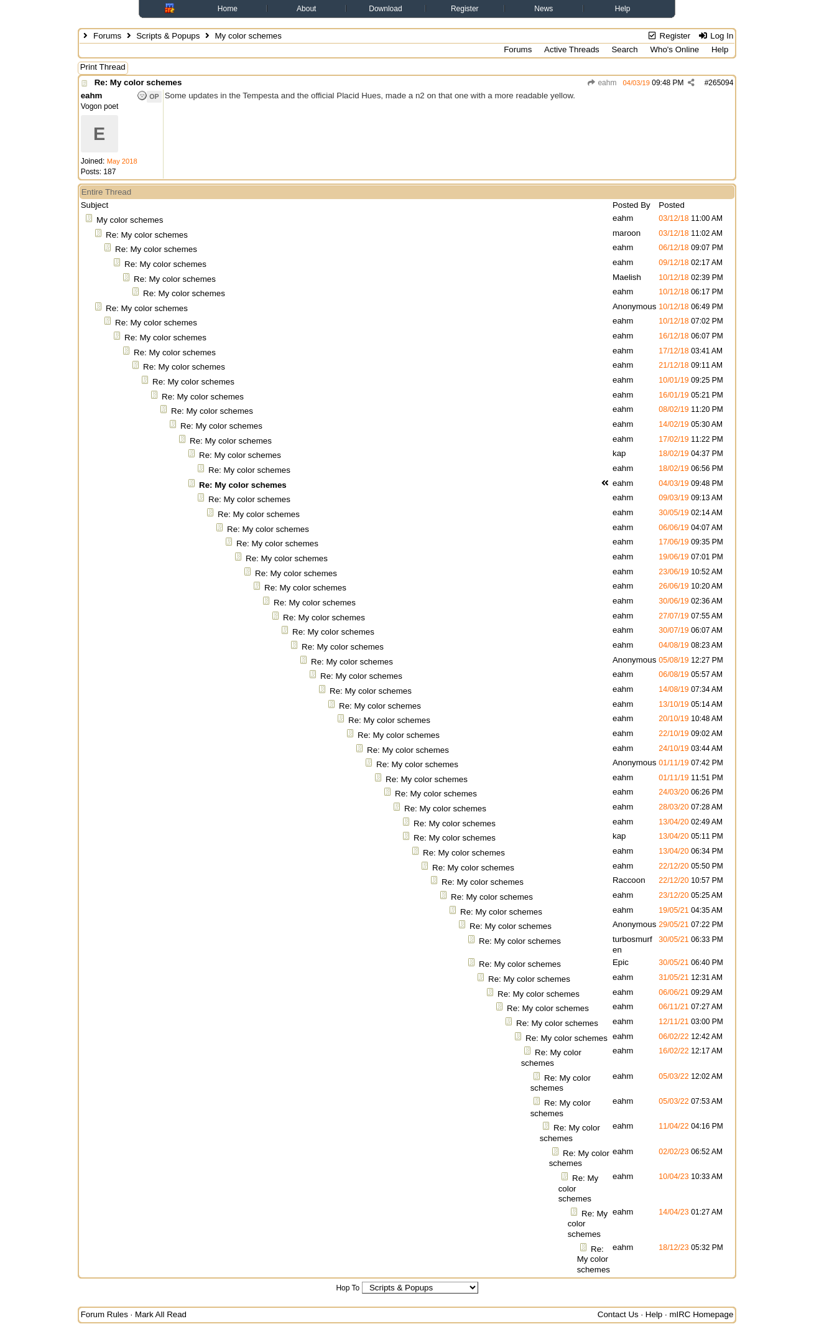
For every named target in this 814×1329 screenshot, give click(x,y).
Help (623, 8)
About (306, 8)
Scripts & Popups (168, 35)
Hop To (347, 1288)
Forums (107, 35)
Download (385, 8)
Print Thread (103, 67)
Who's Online (674, 49)
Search (624, 49)
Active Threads (571, 49)
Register (465, 8)
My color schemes (129, 220)
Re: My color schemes (138, 82)
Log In (715, 35)
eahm (601, 82)
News (543, 8)
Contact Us (618, 1314)
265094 (720, 82)
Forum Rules (104, 1314)
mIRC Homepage (701, 1314)
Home (228, 8)
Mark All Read (161, 1314)
